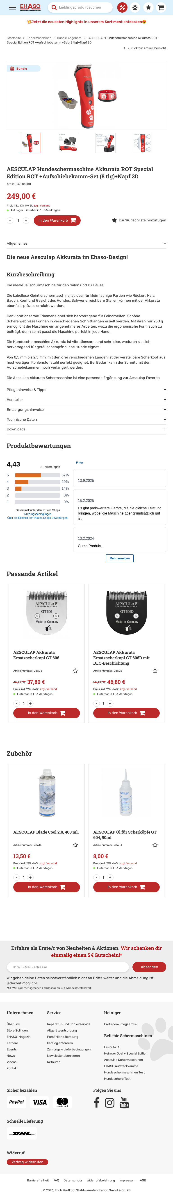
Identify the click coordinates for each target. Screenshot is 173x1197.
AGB (143, 1180)
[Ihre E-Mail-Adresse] (68, 967)
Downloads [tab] (16, 429)
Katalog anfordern (60, 1043)
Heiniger (112, 1012)
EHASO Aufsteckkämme (121, 1066)
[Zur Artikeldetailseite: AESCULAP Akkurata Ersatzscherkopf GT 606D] (126, 642)
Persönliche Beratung (62, 1037)
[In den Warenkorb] (46, 713)
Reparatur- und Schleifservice (68, 1024)
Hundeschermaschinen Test (124, 1072)
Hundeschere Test (117, 1079)
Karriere (12, 1043)
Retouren (53, 1062)
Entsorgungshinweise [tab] (25, 409)
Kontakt (12, 1068)
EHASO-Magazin (18, 1037)
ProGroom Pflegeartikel (120, 1024)
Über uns (13, 1024)
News (11, 1056)
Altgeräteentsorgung (62, 1030)
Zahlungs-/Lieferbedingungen (69, 1049)
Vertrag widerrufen (27, 1162)
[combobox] (80, 7)
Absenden (149, 967)
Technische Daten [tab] (22, 419)
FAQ (56, 1180)
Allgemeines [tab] (17, 243)
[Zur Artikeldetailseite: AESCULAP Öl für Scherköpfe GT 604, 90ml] (126, 819)
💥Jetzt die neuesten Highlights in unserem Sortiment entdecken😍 (86, 22)
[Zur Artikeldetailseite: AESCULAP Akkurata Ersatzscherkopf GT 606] (46, 642)
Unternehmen (20, 1012)
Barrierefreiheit (38, 1180)
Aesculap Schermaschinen (123, 1060)
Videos (11, 1062)
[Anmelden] (133, 7)
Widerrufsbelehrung (101, 1180)
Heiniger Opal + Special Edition (125, 1053)
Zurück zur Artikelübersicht (145, 48)
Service (54, 1012)
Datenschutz (73, 1180)
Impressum (127, 1180)
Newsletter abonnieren (63, 1056)
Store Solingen (17, 1030)
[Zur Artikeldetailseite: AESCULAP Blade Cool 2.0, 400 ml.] (46, 819)
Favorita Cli (112, 1047)
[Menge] (18, 220)
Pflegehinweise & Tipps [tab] (26, 390)
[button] (76, 670)
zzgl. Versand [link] (42, 205)
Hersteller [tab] (15, 399)
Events (12, 1049)
